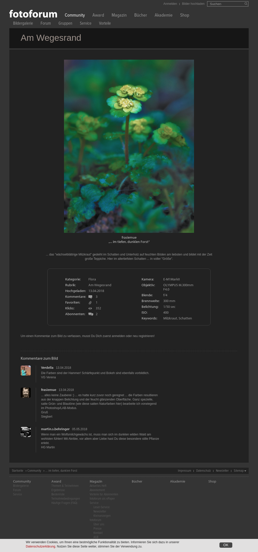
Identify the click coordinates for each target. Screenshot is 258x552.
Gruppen (65, 24)
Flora (92, 279)
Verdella (47, 367)
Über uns (98, 524)
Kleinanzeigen (102, 516)
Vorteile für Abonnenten (104, 494)
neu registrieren (143, 336)
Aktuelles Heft (98, 486)
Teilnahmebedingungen (65, 499)
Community (75, 15)
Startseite (17, 471)
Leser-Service (101, 507)
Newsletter (222, 471)
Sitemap (239, 471)
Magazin (119, 15)
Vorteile (105, 24)
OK (225, 545)
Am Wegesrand (99, 285)
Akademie (164, 15)
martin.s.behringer (55, 429)
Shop (184, 15)
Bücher (140, 15)
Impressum (184, 471)
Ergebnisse (58, 490)
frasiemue (129, 237)
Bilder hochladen (193, 4)
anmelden (118, 336)
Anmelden (170, 4)
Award (98, 15)
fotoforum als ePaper (102, 499)
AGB (95, 537)
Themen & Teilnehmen (65, 486)
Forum (46, 24)
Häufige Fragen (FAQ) (64, 503)
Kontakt (98, 533)
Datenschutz (203, 471)
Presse (97, 529)
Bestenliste (57, 494)
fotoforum (95, 520)
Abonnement (97, 490)
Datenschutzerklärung (40, 547)
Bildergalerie (23, 24)
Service (85, 24)
